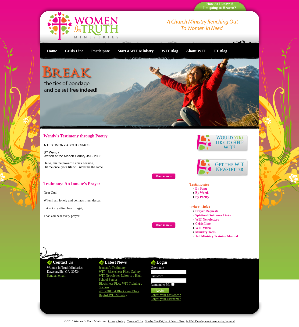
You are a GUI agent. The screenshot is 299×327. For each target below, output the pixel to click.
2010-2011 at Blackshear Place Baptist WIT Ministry (119, 293)
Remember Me (160, 284)
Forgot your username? (166, 299)
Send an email (56, 275)
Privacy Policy (116, 321)
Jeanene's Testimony (112, 267)
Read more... (164, 176)
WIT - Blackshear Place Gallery (120, 271)
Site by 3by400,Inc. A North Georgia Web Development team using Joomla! (190, 321)
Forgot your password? (166, 295)
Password (157, 276)
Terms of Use (135, 321)
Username (157, 267)
